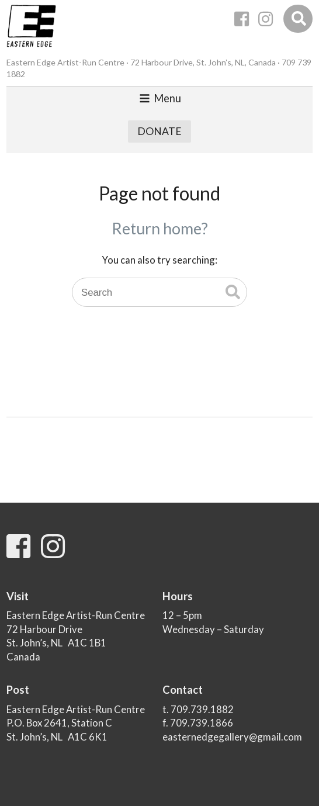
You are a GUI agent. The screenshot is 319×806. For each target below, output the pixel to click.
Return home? (160, 228)
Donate (159, 131)
